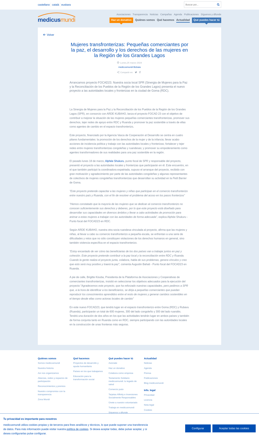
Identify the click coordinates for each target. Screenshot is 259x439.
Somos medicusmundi (49, 363)
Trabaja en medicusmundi (121, 407)
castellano (44, 4)
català (55, 4)
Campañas (166, 14)
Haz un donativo (117, 368)
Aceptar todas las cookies (234, 428)
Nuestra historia (46, 368)
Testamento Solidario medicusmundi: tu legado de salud (123, 381)
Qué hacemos (165, 20)
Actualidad (183, 20)
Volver (50, 34)
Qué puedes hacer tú (121, 358)
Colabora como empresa (121, 373)
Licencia (148, 400)
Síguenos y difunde (211, 14)
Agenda (178, 14)
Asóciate (113, 363)
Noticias (154, 14)
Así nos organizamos (48, 373)
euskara (66, 4)
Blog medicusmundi (154, 383)
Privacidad (149, 395)
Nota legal (149, 405)
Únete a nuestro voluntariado (123, 402)
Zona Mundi (44, 399)
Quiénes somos (145, 20)
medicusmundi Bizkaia (129, 67)
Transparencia (140, 14)
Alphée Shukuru (114, 161)
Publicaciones (191, 14)
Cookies (148, 410)
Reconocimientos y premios (51, 386)
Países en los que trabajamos (88, 371)
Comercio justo (116, 389)
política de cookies (77, 429)
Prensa (147, 373)
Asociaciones (124, 14)
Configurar (198, 428)
